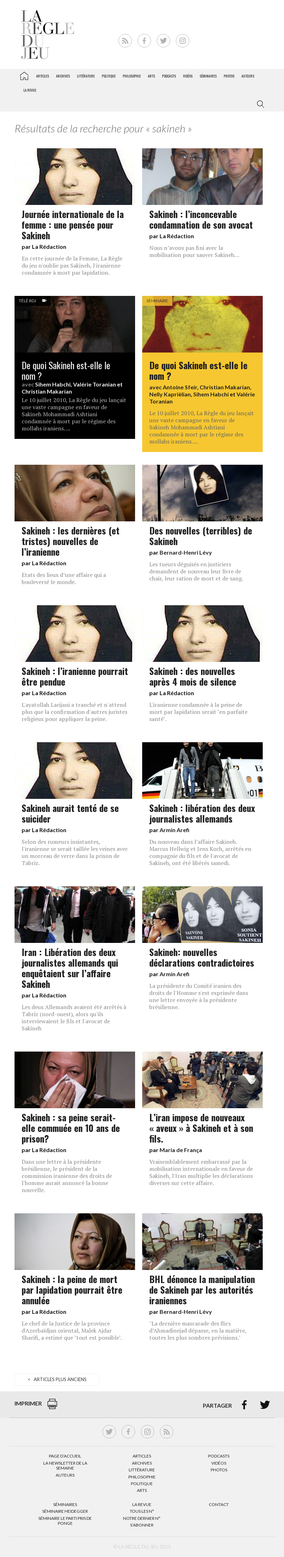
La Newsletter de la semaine (65, 1465)
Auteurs (247, 76)
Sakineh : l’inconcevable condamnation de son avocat (201, 219)
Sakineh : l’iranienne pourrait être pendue (75, 676)
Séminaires (208, 76)
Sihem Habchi (53, 384)
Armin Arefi (174, 829)
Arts (151, 76)
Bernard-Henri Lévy (186, 552)
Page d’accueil (65, 1456)
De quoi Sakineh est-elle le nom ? (66, 370)
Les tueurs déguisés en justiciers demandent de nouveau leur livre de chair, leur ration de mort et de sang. (196, 571)
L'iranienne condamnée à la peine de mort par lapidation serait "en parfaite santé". (198, 712)
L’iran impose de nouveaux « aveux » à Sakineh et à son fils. (201, 1127)
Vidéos (188, 76)
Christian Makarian (47, 391)
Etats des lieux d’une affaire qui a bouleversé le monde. (64, 578)
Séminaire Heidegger (65, 1511)
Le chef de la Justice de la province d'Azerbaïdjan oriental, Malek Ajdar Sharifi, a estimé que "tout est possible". (72, 1330)
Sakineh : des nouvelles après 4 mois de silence (192, 676)
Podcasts (169, 76)
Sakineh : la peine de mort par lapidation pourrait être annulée (72, 1289)
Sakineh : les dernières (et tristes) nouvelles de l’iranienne (70, 540)
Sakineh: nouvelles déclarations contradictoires (201, 957)
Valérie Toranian (94, 384)
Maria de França (181, 1149)
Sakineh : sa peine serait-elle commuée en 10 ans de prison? (71, 1127)
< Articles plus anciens (57, 1379)
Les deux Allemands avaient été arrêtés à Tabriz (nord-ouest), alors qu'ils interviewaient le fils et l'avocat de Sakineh (74, 1017)
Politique (109, 76)
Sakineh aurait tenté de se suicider (70, 813)
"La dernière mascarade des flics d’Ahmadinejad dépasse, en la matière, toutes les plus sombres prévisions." (197, 1330)
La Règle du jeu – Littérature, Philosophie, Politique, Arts (24, 74)
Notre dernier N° (142, 1518)
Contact (219, 1504)
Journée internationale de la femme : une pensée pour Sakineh (73, 224)
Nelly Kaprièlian (170, 394)
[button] (259, 104)
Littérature (86, 76)
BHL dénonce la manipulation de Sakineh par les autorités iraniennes (202, 1289)
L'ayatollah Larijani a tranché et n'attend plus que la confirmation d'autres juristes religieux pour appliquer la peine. (74, 712)
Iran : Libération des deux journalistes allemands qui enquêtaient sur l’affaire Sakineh (70, 967)
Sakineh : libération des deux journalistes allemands (202, 813)
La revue (29, 90)
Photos (229, 76)
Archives (63, 76)
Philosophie (132, 76)
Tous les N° (142, 1511)
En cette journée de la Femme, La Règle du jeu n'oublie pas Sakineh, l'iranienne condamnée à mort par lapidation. (72, 265)
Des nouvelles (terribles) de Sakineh (200, 535)
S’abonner (142, 1525)
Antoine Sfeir (180, 387)
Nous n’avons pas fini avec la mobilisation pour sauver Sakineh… (194, 251)
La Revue (141, 1504)
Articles (42, 76)
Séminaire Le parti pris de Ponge (65, 1521)
